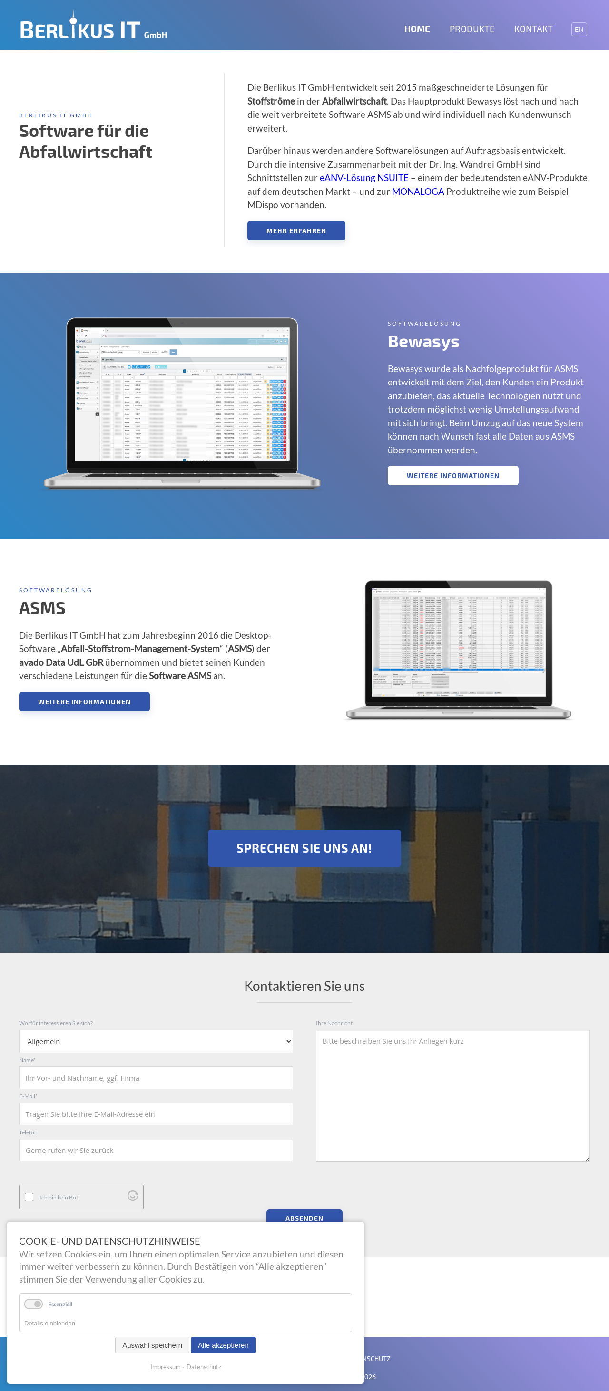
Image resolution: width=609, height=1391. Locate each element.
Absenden (304, 1213)
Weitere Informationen (453, 475)
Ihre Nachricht (334, 1022)
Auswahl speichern (152, 1345)
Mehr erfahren (296, 231)
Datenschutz (204, 1367)
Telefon (28, 1132)
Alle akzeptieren (223, 1345)
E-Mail (28, 1096)
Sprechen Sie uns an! (304, 847)
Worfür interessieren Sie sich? (56, 1022)
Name (27, 1060)
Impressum (165, 1367)
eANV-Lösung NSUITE (364, 177)
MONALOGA (418, 191)
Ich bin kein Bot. (59, 1192)
